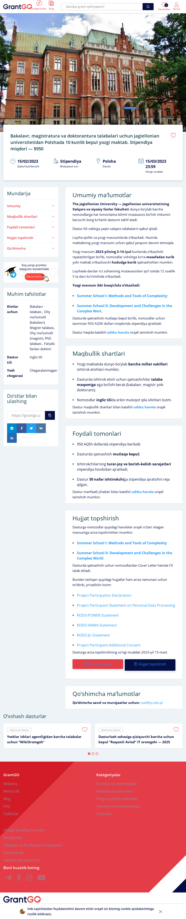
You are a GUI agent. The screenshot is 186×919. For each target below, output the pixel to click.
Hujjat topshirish (31, 235)
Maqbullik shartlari (31, 214)
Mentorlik (11, 787)
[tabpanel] (47, 731)
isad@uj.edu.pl (152, 698)
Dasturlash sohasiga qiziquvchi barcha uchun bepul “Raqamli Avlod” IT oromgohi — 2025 (136, 735)
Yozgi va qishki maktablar (117, 794)
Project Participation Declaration (104, 593)
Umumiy (31, 203)
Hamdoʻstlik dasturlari (21, 856)
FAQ (6, 802)
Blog (7, 794)
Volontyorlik (13, 848)
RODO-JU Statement (93, 632)
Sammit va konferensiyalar (118, 802)
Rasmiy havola (98, 661)
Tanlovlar (104, 809)
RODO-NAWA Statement (97, 623)
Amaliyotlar (12, 833)
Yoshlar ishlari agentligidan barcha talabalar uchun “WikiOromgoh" (44, 735)
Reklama (10, 779)
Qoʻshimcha (31, 246)
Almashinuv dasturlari (114, 787)
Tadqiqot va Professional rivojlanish (33, 841)
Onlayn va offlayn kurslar (24, 826)
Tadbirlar (11, 809)
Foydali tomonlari (31, 225)
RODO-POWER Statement (98, 613)
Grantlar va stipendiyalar (117, 779)
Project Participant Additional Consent (109, 642)
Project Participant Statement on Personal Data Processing (126, 603)
